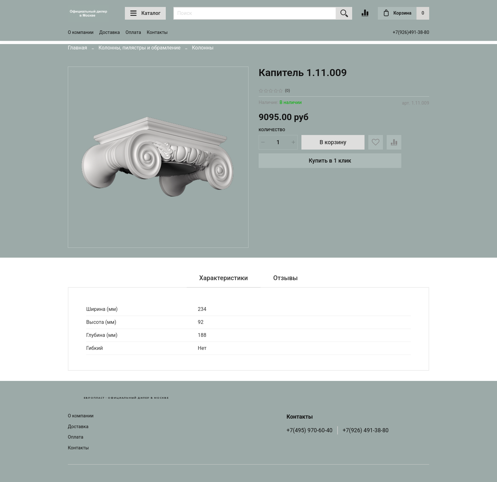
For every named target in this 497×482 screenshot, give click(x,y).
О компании (81, 32)
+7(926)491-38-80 (411, 32)
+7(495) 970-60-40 (309, 430)
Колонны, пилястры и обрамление (140, 48)
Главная (77, 48)
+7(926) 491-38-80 (366, 430)
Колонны (202, 48)
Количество (272, 129)
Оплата (133, 32)
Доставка (109, 32)
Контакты (157, 32)
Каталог (145, 13)
